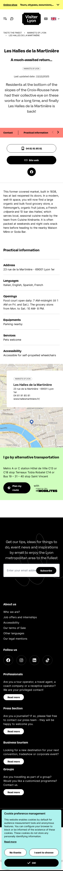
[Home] (31, 19)
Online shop (10, 4)
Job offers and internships (20, 617)
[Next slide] (58, 132)
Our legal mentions (15, 638)
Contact (8, 132)
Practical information (36, 132)
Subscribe (46, 570)
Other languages (13, 633)
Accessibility (11, 622)
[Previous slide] (52, 132)
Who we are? (11, 612)
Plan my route (15, 488)
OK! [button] (31, 862)
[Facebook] (8, 660)
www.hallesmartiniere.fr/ (26, 398)
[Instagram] (21, 660)
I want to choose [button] (43, 852)
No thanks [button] (15, 852)
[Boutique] (46, 18)
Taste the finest (12, 32)
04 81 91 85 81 (31, 148)
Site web (31, 160)
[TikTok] (47, 660)
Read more (14, 697)
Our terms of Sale (14, 628)
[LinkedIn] (34, 660)
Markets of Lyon (36, 32)
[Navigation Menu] (5, 19)
